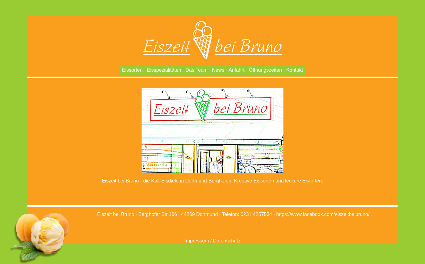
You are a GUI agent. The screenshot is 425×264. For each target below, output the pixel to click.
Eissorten (132, 70)
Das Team (196, 70)
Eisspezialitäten (164, 70)
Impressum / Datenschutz (212, 240)
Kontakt (294, 70)
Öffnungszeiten (265, 70)
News (218, 70)
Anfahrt (237, 70)
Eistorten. (312, 180)
